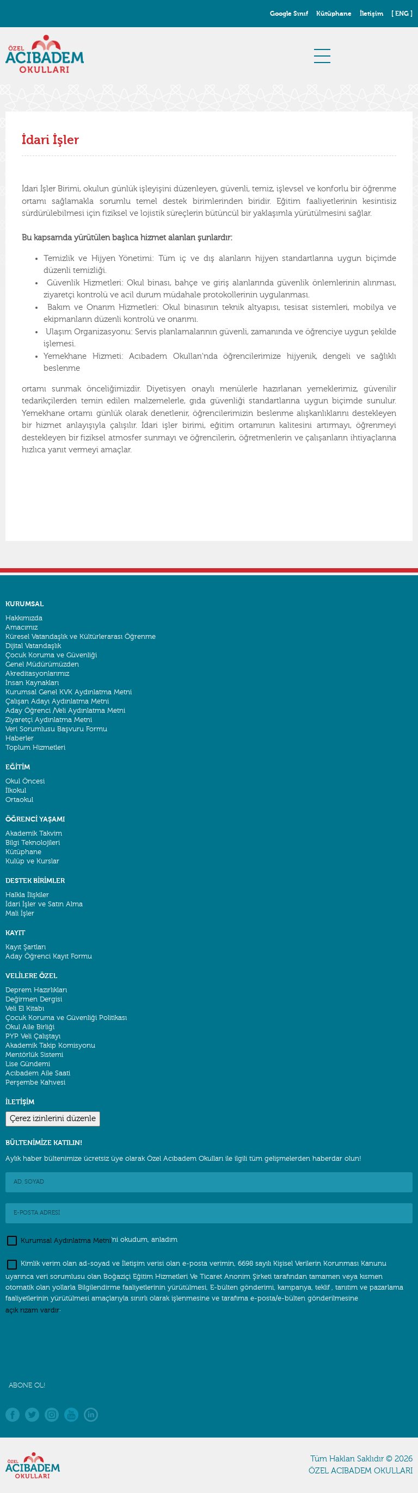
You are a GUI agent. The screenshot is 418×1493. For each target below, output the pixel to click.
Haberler (19, 738)
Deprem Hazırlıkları (36, 990)
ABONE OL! (27, 1385)
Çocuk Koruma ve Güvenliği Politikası (66, 1018)
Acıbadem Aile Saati (37, 1073)
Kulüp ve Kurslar (32, 861)
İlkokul (15, 790)
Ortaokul (19, 800)
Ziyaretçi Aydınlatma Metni (48, 720)
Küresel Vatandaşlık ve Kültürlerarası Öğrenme (80, 636)
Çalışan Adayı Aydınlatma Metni (57, 701)
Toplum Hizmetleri (35, 747)
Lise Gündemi (27, 1064)
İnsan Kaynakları (32, 683)
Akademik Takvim (33, 833)
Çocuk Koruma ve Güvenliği (51, 655)
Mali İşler (19, 913)
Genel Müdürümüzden (42, 664)
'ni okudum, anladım (91, 1240)
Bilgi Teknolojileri (32, 843)
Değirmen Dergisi (33, 999)
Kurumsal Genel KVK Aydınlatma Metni (68, 692)
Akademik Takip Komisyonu (50, 1045)
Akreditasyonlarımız (37, 673)
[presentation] (88, 1348)
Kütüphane (23, 852)
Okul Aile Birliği (29, 1027)
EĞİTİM (17, 767)
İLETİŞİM (19, 1102)
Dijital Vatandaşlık (33, 646)
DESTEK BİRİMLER (35, 880)
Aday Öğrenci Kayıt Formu (48, 956)
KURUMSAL (24, 604)
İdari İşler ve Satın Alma (44, 904)
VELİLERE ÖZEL (31, 976)
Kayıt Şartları (25, 947)
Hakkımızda (23, 618)
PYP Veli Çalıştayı (32, 1036)
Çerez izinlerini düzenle (53, 1118)
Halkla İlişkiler (27, 895)
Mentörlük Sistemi (34, 1055)
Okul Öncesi (25, 781)
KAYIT (15, 933)
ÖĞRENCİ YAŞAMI (35, 819)
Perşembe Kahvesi (35, 1082)
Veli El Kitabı (24, 1008)
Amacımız (21, 627)
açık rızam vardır (32, 1310)
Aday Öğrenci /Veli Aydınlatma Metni (65, 710)
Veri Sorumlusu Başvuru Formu (56, 729)
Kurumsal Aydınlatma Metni (66, 1240)
